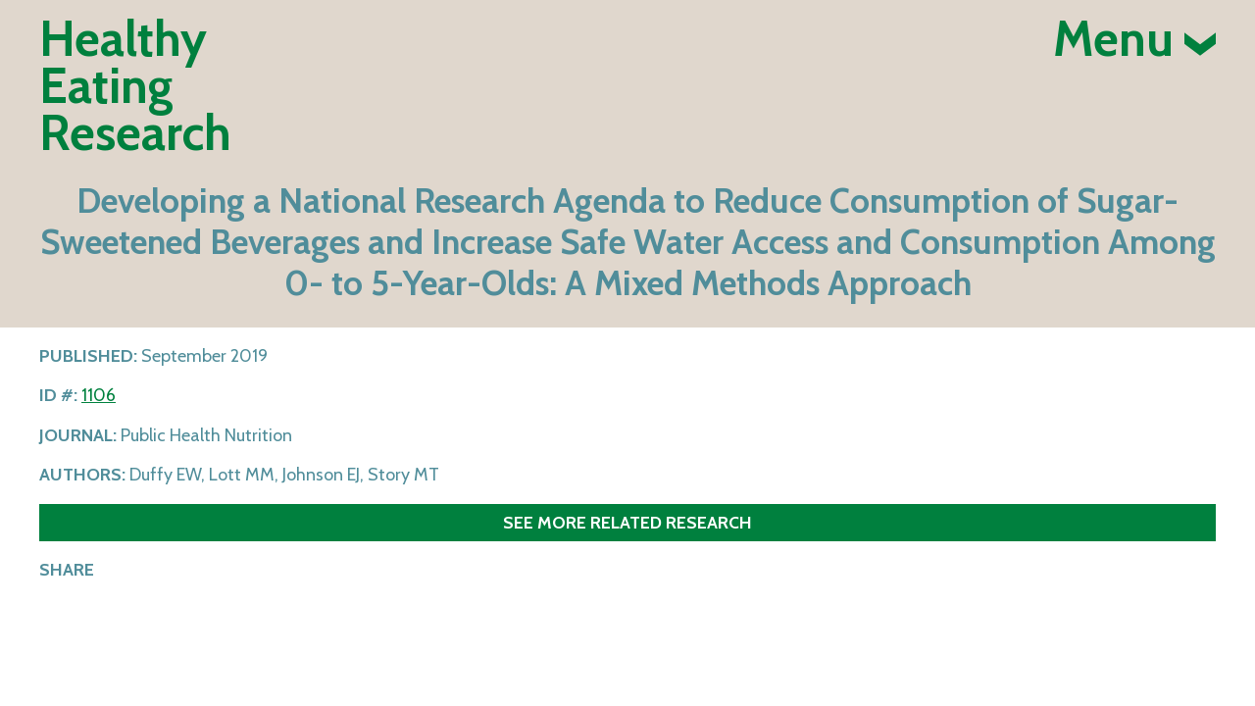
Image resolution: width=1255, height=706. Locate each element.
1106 (98, 395)
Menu (1134, 39)
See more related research (627, 522)
